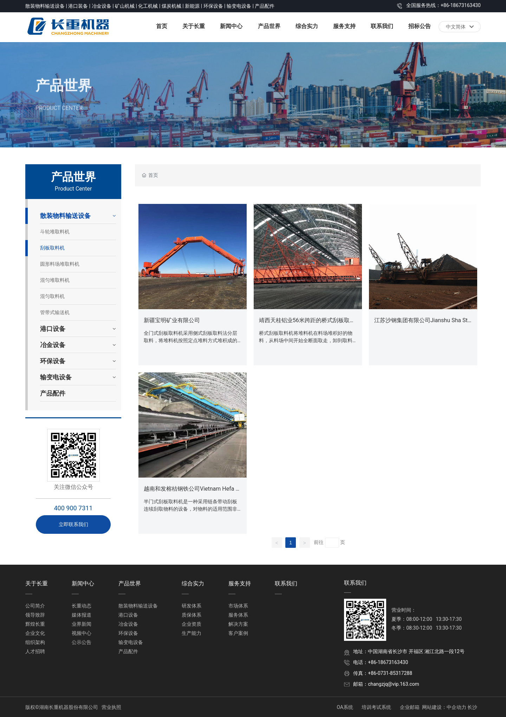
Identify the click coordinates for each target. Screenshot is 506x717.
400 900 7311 (73, 508)
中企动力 (456, 707)
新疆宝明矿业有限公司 (172, 320)
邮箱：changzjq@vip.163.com (386, 684)
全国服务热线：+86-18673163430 (443, 5)
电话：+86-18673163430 (380, 662)
